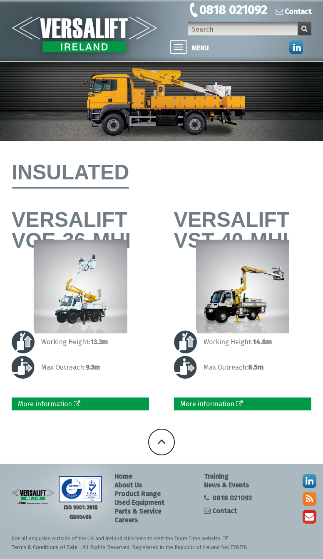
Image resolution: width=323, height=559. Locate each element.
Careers (126, 520)
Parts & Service (138, 511)
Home (123, 476)
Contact (293, 11)
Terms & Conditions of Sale (44, 547)
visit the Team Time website (187, 538)
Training (216, 476)
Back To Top (161, 442)
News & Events (226, 485)
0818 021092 (233, 9)
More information (49, 404)
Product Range (137, 494)
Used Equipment (139, 503)
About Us (128, 485)
